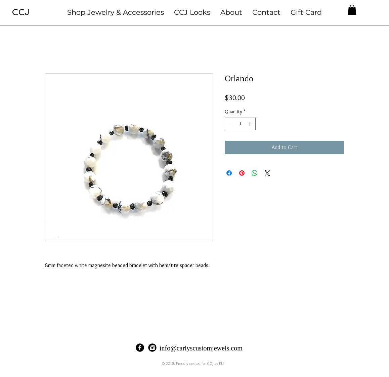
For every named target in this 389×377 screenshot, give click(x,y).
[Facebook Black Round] (140, 347)
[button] (115, 12)
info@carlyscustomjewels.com (201, 348)
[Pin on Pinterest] (242, 173)
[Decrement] (230, 124)
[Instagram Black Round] (152, 347)
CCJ (21, 12)
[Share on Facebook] (229, 173)
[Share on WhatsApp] (255, 173)
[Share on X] (267, 173)
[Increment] (250, 124)
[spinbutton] (240, 124)
